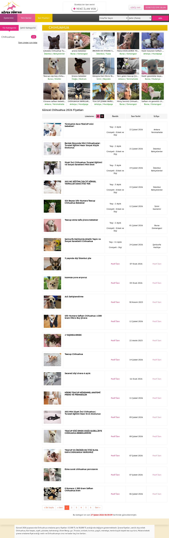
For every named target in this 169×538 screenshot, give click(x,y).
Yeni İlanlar (26, 18)
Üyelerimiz (9, 18)
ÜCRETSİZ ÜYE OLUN (156, 7)
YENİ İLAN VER (84, 8)
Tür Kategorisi (9, 28)
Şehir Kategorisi (28, 28)
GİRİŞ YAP (135, 7)
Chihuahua (18, 37)
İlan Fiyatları (44, 18)
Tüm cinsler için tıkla (27, 42)
